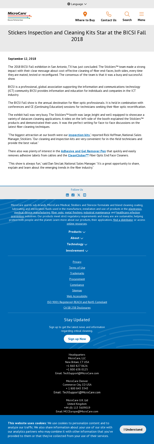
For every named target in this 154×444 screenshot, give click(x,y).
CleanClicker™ (78, 155)
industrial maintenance (97, 212)
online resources (77, 223)
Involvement (75, 250)
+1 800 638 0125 (77, 369)
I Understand (133, 429)
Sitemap (77, 290)
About (75, 238)
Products (75, 232)
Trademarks (77, 273)
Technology (75, 244)
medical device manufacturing (32, 212)
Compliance (77, 285)
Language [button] (75, 4)
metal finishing (73, 212)
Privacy (77, 262)
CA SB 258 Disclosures (77, 307)
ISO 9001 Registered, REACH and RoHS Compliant (77, 302)
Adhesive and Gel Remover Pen (83, 151)
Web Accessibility (77, 296)
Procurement (77, 279)
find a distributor (123, 220)
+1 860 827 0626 (77, 366)
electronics (135, 209)
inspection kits (79, 135)
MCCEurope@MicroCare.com (81, 411)
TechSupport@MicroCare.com (81, 373)
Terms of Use (77, 267)
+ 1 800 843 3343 (77, 388)
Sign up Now (77, 339)
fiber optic (57, 212)
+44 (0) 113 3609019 (77, 407)
